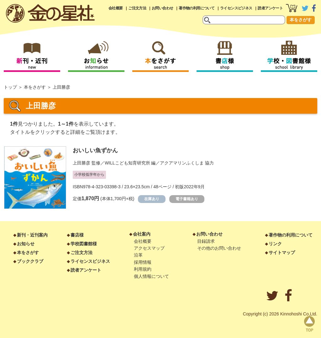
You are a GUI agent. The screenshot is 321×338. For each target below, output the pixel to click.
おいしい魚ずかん (95, 150)
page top (309, 324)
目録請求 (206, 241)
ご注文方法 (137, 8)
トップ (10, 87)
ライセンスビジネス (236, 8)
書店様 (77, 234)
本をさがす (301, 19)
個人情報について (151, 276)
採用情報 (142, 262)
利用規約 (142, 269)
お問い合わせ (162, 8)
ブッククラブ (30, 261)
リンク (275, 243)
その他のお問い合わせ (219, 248)
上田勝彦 (81, 162)
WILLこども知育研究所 (127, 162)
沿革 (138, 254)
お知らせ (25, 243)
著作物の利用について (196, 8)
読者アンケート (270, 8)
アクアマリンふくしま (182, 162)
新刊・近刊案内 (32, 234)
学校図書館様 (84, 243)
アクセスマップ (149, 248)
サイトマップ (282, 252)
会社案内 (141, 234)
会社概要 (115, 8)
